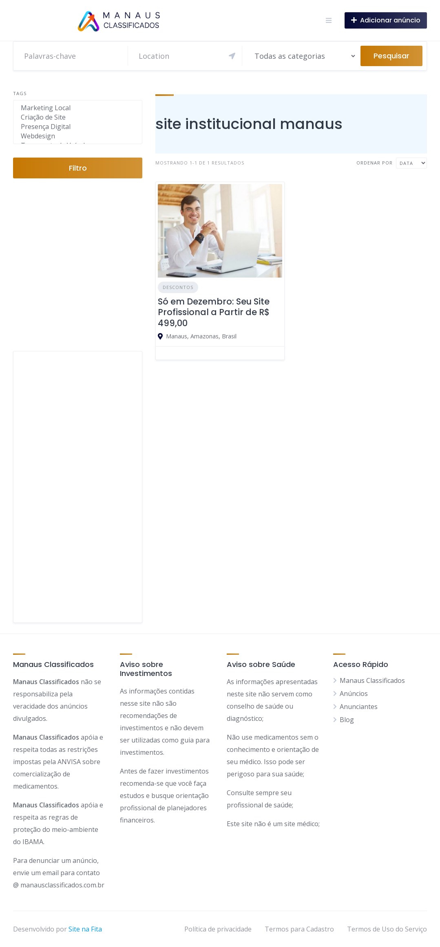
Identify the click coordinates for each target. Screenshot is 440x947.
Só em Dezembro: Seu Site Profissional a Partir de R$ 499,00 (214, 312)
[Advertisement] (78, 487)
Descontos (178, 287)
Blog (347, 719)
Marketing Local (77, 108)
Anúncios (354, 693)
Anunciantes (359, 706)
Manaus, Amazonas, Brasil (201, 336)
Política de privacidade (218, 929)
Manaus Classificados (372, 680)
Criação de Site (77, 117)
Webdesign (77, 136)
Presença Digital (77, 126)
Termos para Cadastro (299, 929)
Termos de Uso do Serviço (387, 929)
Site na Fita (85, 929)
